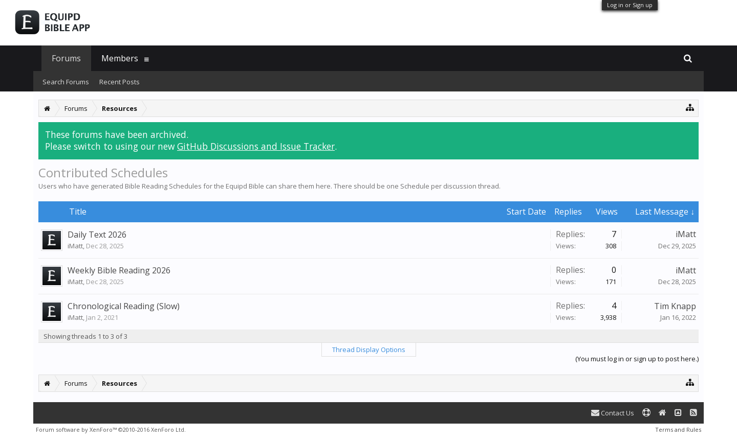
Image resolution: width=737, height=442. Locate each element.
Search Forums (65, 81)
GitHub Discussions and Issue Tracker (256, 146)
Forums (66, 58)
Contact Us (612, 412)
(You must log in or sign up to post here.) (637, 358)
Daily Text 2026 (97, 234)
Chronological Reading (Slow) (124, 306)
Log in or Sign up (630, 5)
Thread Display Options (368, 349)
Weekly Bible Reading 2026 (119, 270)
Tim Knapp (675, 306)
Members (119, 58)
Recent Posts (119, 81)
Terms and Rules (678, 429)
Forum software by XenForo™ (111, 429)
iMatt (75, 245)
